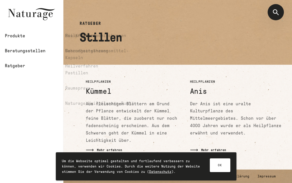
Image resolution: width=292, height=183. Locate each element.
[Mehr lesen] (132, 116)
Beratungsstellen (28, 50)
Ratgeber (18, 65)
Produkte (18, 35)
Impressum (266, 176)
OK (220, 167)
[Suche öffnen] (276, 12)
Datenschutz (160, 173)
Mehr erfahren (109, 150)
